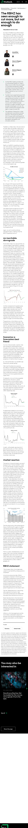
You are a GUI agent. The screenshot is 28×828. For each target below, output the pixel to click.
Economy (7, 628)
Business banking (5, 8)
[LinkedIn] (13, 56)
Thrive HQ (13, 8)
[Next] (26, 688)
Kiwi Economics (21, 8)
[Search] (22, 2)
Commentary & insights (6, 9)
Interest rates (17, 628)
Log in (18, 1)
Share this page (8, 729)
